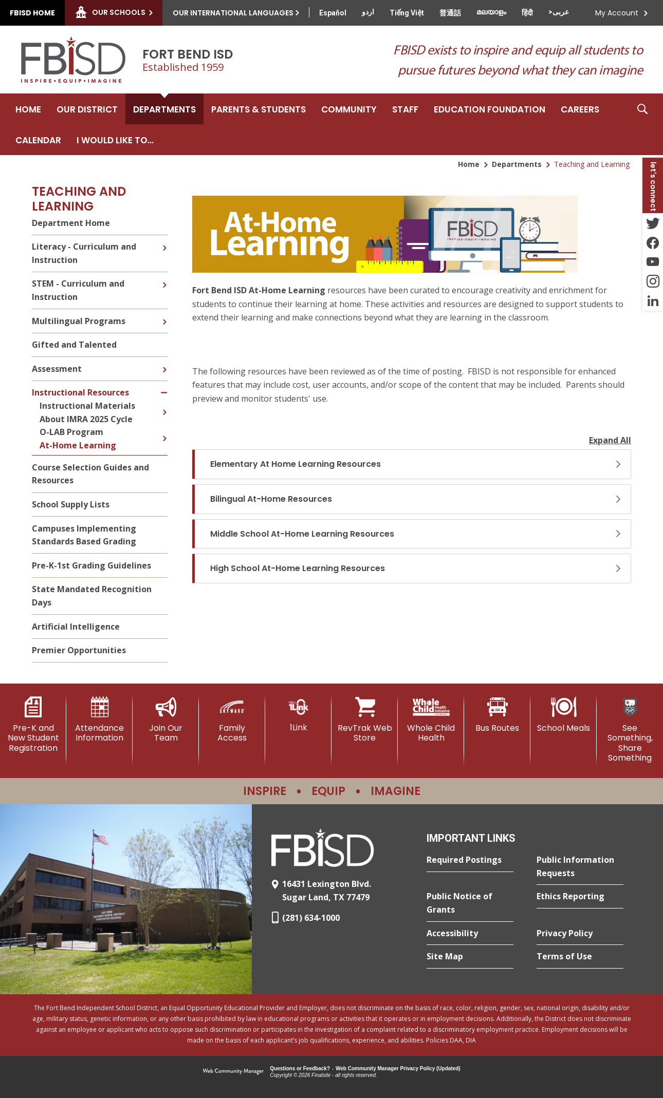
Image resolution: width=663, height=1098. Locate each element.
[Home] (28, 108)
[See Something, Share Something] (630, 729)
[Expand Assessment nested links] (164, 362)
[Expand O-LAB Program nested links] (164, 431)
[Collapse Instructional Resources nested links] (164, 386)
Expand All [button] (610, 440)
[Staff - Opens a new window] (405, 108)
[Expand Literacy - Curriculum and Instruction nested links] (164, 240)
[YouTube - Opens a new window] (652, 262)
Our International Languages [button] (233, 13)
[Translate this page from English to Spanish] (333, 13)
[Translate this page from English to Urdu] (368, 12)
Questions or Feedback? (300, 1068)
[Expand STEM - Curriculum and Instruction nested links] (164, 277)
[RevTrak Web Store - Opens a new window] (365, 719)
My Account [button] (616, 13)
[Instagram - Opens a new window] (652, 281)
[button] (642, 124)
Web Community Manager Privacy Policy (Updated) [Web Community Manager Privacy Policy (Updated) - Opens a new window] (398, 1068)
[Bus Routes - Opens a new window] (497, 715)
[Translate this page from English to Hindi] (527, 13)
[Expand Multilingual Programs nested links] (164, 314)
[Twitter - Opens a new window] (652, 223)
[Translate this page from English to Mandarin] (450, 13)
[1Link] (298, 714)
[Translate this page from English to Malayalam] (491, 12)
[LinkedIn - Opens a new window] (652, 301)
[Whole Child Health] (431, 719)
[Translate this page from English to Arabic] (558, 12)
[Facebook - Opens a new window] (652, 242)
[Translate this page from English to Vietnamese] (406, 13)
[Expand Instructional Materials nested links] (164, 405)
